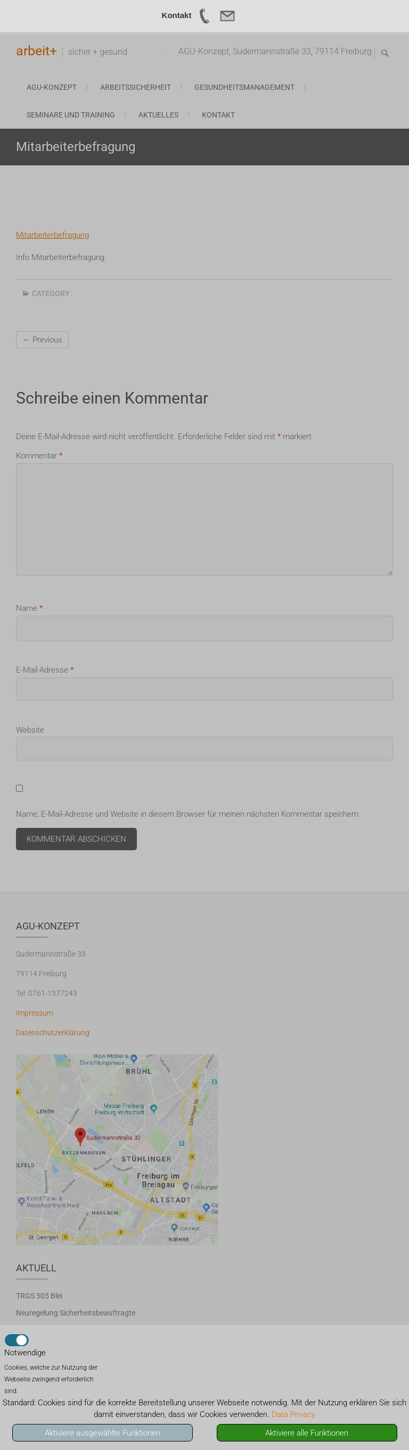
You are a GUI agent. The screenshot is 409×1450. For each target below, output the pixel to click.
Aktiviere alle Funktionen (306, 1433)
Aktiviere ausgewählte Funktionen (102, 1433)
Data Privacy (293, 1414)
